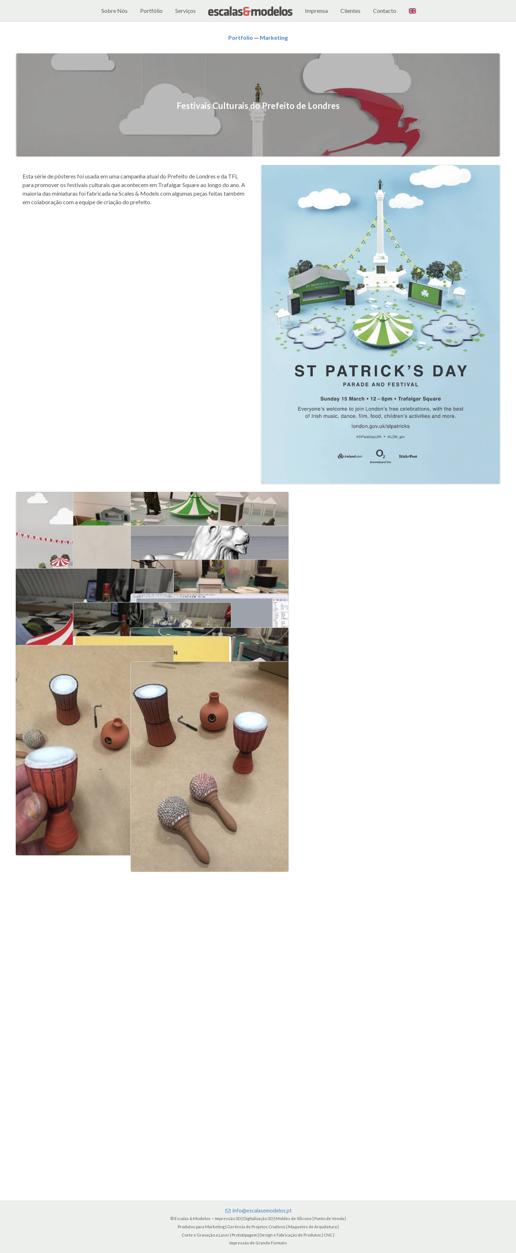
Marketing (274, 37)
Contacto (384, 10)
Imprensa (316, 10)
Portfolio (240, 37)
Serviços (185, 10)
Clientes (350, 10)
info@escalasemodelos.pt (258, 1210)
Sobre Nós (114, 10)
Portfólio (151, 10)
